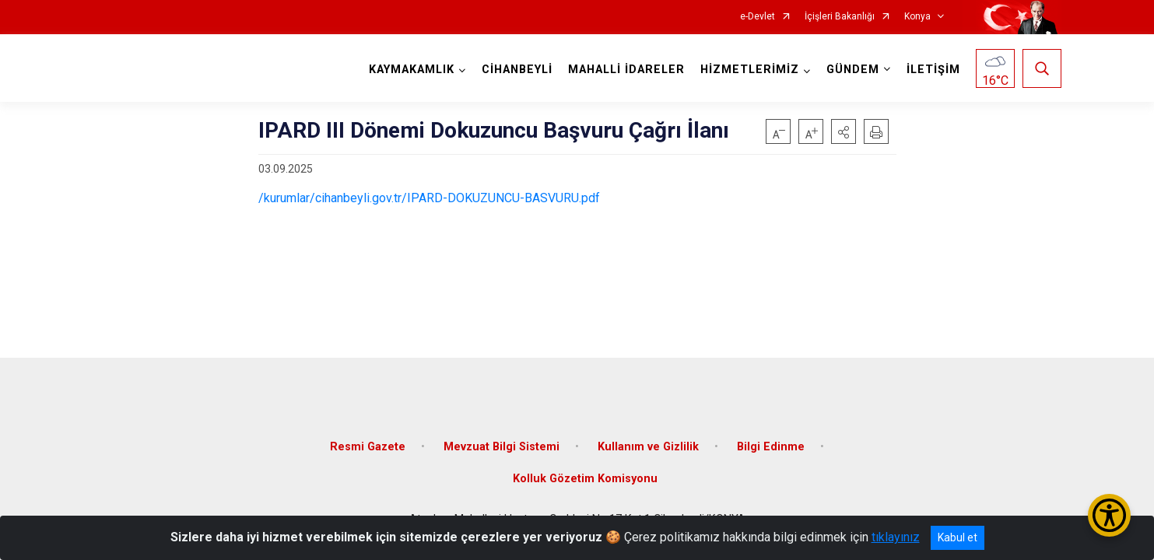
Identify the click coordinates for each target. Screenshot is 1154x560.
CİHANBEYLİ (517, 69)
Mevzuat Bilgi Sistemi (501, 445)
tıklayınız (896, 537)
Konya (917, 17)
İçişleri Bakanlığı (840, 17)
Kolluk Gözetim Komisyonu (585, 478)
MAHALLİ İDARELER (626, 69)
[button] (843, 131)
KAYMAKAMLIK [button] (411, 69)
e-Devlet (757, 17)
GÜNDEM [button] (852, 69)
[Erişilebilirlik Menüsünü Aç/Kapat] (1109, 515)
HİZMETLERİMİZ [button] (749, 69)
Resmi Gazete (367, 445)
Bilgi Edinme (771, 445)
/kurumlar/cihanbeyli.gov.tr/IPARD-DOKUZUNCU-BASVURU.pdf (429, 198)
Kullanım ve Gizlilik (648, 445)
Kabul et (957, 537)
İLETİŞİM (933, 69)
